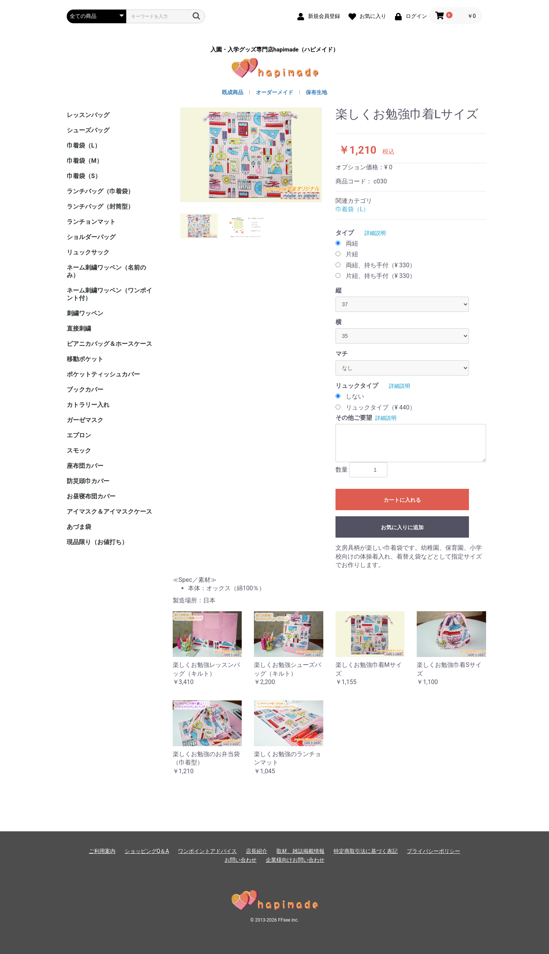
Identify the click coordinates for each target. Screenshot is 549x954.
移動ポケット (85, 359)
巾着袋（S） (84, 176)
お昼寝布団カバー (91, 496)
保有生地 (316, 92)
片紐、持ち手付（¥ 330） (381, 275)
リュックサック (88, 252)
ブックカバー (85, 389)
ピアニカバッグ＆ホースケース (109, 343)
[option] (251, 155)
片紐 (352, 254)
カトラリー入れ (88, 404)
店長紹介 (256, 851)
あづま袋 (79, 526)
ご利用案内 (102, 851)
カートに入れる (402, 500)
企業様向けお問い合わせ (295, 860)
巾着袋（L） (84, 145)
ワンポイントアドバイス (207, 851)
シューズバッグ (88, 130)
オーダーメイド (274, 92)
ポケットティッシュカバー (103, 374)
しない (355, 396)
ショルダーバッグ (91, 237)
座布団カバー (85, 465)
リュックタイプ (357, 385)
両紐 (352, 243)
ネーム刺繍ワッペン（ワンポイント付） (109, 294)
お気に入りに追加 (402, 527)
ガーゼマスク (85, 420)
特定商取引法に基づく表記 (366, 851)
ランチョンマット (91, 221)
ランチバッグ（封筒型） (100, 206)
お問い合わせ (241, 860)
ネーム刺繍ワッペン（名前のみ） (106, 271)
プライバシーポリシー (433, 851)
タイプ (345, 232)
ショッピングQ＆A (147, 851)
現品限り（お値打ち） (97, 542)
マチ (342, 353)
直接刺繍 (79, 328)
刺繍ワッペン (85, 313)
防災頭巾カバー (88, 481)
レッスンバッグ (88, 115)
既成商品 (232, 92)
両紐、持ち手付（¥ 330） (381, 265)
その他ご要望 (354, 417)
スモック (79, 450)
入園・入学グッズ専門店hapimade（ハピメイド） (274, 50)
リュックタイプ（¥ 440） (381, 407)
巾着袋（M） (85, 160)
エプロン (79, 435)
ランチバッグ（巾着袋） (100, 191)
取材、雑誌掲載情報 (300, 851)
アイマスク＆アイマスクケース (109, 511)
